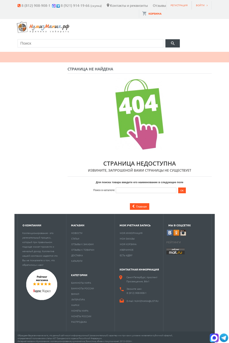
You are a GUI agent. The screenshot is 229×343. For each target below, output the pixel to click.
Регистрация (179, 5)
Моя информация (131, 230)
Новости (76, 230)
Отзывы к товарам (82, 247)
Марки (88, 55)
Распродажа (79, 319)
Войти (200, 5)
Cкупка (197, 55)
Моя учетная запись (135, 223)
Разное (171, 55)
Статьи (75, 236)
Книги (112, 55)
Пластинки (141, 55)
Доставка (77, 253)
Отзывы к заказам (82, 241)
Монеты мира (79, 308)
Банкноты (59, 55)
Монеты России (81, 314)
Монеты (29, 55)
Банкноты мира (81, 280)
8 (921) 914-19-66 (75, 5)
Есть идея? (126, 253)
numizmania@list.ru (146, 298)
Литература (78, 297)
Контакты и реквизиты (129, 5)
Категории (79, 272)
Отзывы (159, 5)
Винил (75, 291)
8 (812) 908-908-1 (35, 5)
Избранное (126, 247)
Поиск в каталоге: (104, 187)
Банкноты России (82, 286)
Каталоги (76, 258)
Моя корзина (128, 241)
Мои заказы (127, 236)
